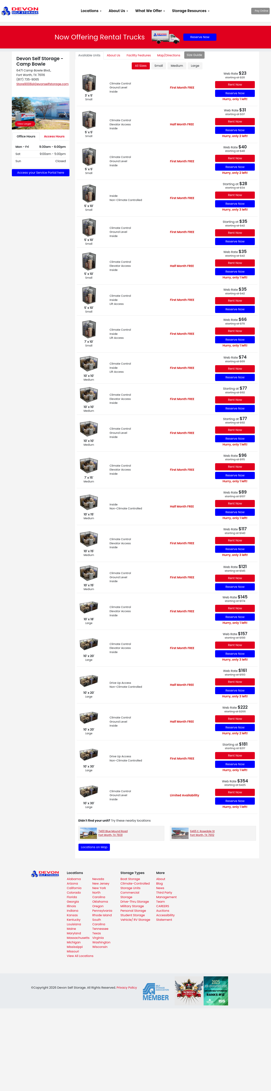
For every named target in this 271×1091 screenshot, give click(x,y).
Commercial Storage (129, 894)
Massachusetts (78, 938)
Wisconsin (100, 947)
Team (160, 901)
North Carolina (98, 894)
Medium (177, 66)
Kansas (72, 915)
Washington (101, 942)
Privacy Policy (126, 987)
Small (159, 66)
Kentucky (74, 920)
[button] (16, 113)
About (160, 879)
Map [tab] (168, 55)
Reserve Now (199, 37)
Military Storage (132, 906)
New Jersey (100, 883)
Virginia (98, 938)
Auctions (162, 911)
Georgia (73, 901)
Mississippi (75, 947)
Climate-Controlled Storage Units (135, 885)
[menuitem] (91, 11)
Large (195, 66)
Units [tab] (89, 55)
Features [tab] (139, 55)
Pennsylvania (102, 911)
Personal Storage (133, 911)
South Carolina (98, 922)
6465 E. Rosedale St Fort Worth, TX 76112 (202, 833)
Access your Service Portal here (40, 172)
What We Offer (148, 10)
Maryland (74, 933)
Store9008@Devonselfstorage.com (42, 84)
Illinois (71, 906)
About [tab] (113, 55)
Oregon (98, 906)
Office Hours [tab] (26, 136)
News (160, 888)
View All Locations (80, 956)
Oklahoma (100, 901)
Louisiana (74, 924)
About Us (117, 10)
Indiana (72, 911)
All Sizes (141, 66)
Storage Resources (189, 10)
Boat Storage (130, 879)
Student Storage (132, 915)
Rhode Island (102, 915)
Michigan (74, 942)
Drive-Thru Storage (134, 901)
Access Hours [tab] (54, 136)
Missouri (73, 951)
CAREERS (162, 906)
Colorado (74, 892)
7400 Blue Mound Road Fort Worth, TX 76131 (113, 833)
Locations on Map (94, 847)
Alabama (74, 879)
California (74, 888)
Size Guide (194, 55)
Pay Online (250, 11)
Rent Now (235, 84)
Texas (96, 933)
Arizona (72, 883)
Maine (71, 929)
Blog (159, 883)
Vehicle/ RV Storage (135, 920)
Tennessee (100, 929)
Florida (72, 897)
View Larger (24, 123)
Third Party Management (166, 894)
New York (99, 888)
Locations (89, 10)
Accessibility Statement (165, 917)
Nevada (98, 879)
